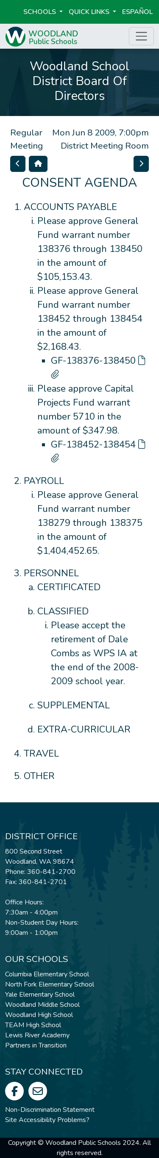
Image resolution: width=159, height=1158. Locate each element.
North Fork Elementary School (49, 984)
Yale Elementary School (40, 994)
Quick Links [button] (90, 12)
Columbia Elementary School (47, 974)
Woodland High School (39, 1015)
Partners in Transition (36, 1045)
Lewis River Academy (37, 1035)
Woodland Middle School (42, 1004)
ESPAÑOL (137, 12)
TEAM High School (33, 1025)
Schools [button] (40, 12)
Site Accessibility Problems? (47, 1120)
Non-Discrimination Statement (50, 1109)
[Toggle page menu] (141, 36)
